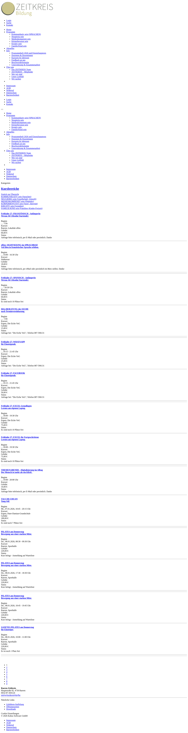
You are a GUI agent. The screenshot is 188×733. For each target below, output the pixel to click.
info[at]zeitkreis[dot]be (10, 695)
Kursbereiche (10, 188)
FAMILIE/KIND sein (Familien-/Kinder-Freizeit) (22, 208)
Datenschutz (11, 93)
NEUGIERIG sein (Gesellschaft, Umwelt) (18, 199)
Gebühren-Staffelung (15, 704)
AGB (8, 88)
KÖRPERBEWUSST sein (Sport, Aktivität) (19, 204)
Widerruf (10, 90)
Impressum (11, 86)
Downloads (11, 709)
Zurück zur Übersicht (10, 194)
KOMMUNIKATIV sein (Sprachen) (16, 197)
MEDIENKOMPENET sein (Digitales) (17, 201)
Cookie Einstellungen (10, 713)
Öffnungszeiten (12, 707)
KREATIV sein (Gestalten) (12, 206)
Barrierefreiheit (12, 95)
